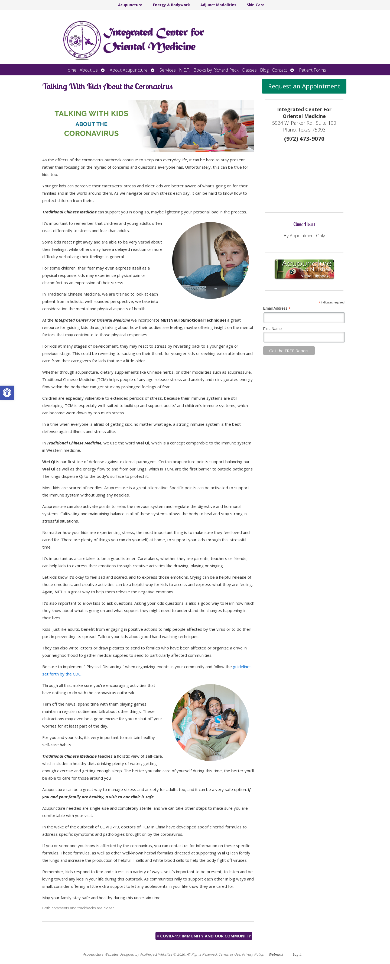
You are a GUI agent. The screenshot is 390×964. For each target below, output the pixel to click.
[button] (7, 393)
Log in (298, 954)
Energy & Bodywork (171, 4)
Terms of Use (229, 954)
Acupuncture (130, 4)
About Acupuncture (129, 70)
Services (168, 70)
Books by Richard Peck (216, 70)
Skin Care (256, 4)
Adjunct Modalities (218, 4)
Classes (249, 70)
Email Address (277, 308)
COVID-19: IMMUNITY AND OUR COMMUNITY (204, 936)
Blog (264, 70)
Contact (279, 70)
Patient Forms (312, 70)
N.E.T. (184, 70)
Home (70, 70)
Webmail (276, 954)
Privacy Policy (253, 954)
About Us (89, 70)
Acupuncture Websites (101, 954)
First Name (272, 328)
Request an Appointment (304, 86)
